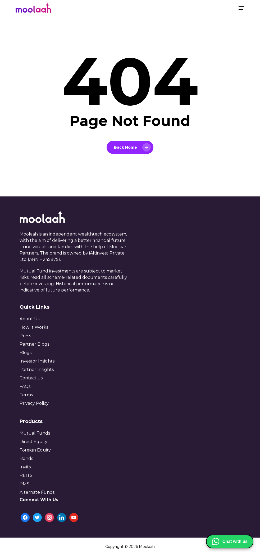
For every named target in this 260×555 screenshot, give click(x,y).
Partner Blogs (34, 344)
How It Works (34, 327)
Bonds (26, 458)
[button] (241, 8)
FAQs (25, 386)
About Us (29, 318)
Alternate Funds (37, 492)
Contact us (31, 377)
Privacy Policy (34, 403)
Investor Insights (37, 361)
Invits (25, 466)
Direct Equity (33, 441)
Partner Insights (37, 369)
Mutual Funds (35, 433)
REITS (26, 475)
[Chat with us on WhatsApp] (229, 541)
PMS (24, 483)
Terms (26, 394)
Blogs (25, 352)
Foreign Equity (35, 450)
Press (25, 335)
